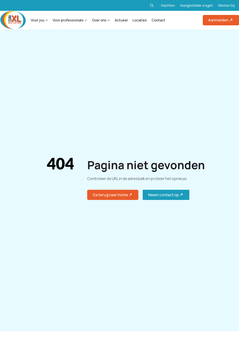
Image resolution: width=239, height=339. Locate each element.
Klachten (168, 5)
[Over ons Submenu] (108, 20)
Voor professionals (68, 20)
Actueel (121, 20)
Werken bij (226, 5)
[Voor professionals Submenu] (85, 20)
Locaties (140, 20)
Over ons (99, 20)
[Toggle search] (151, 5)
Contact (158, 20)
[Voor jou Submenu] (46, 20)
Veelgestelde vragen (196, 5)
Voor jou (37, 20)
